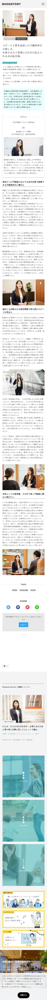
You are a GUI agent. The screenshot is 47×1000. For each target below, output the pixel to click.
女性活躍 (12, 734)
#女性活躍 (24, 590)
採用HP (23, 625)
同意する (23, 995)
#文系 (33, 590)
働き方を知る (21, 38)
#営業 (14, 590)
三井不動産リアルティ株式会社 (23, 122)
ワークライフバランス (25, 734)
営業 (5, 734)
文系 (37, 734)
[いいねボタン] (4, 666)
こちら (28, 987)
